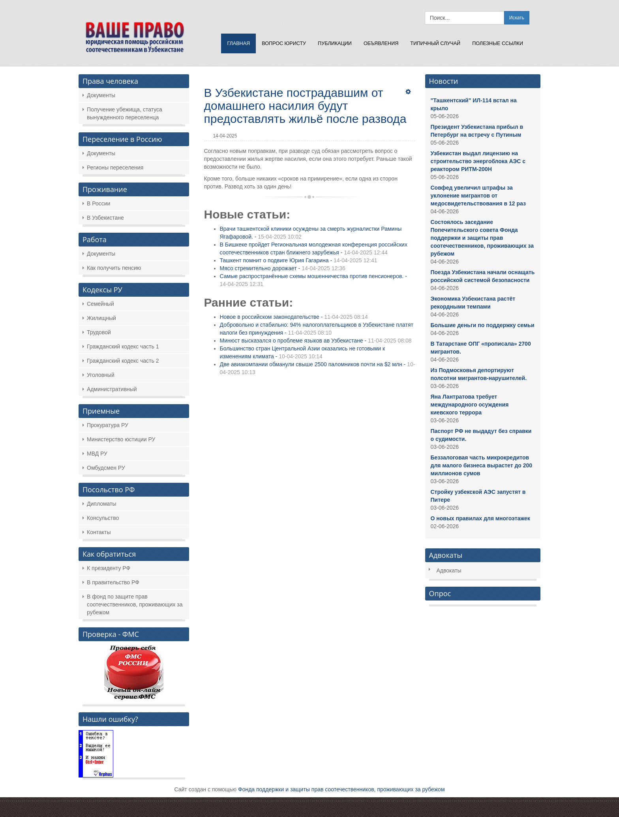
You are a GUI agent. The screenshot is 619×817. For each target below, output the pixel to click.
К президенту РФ (108, 568)
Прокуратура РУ (107, 425)
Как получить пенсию (114, 268)
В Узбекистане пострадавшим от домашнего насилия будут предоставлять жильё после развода (305, 105)
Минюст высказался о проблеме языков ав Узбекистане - (316, 340)
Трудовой (99, 332)
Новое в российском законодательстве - (294, 317)
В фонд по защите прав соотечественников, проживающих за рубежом (134, 604)
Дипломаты (101, 504)
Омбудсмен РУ (106, 468)
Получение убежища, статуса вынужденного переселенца (124, 113)
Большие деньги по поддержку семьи (483, 325)
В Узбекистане (105, 218)
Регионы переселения (115, 167)
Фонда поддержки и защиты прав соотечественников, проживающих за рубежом (341, 789)
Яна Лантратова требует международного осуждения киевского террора (470, 404)
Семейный (100, 304)
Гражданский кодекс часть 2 (123, 361)
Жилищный (101, 318)
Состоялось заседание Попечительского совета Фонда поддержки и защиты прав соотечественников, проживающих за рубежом (482, 238)
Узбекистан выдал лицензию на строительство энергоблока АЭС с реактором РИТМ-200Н (478, 161)
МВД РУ (97, 453)
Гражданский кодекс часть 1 (123, 346)
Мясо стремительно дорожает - (282, 268)
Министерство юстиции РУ (121, 439)
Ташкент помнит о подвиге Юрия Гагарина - (298, 260)
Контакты (99, 532)
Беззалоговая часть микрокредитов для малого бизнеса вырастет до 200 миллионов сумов (482, 465)
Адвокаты (449, 570)
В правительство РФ (113, 582)
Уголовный (100, 375)
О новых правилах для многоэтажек (480, 518)
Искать (516, 18)
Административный (112, 389)
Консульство (103, 518)
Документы (101, 95)
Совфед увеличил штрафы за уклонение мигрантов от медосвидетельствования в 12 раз (478, 195)
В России (98, 203)
